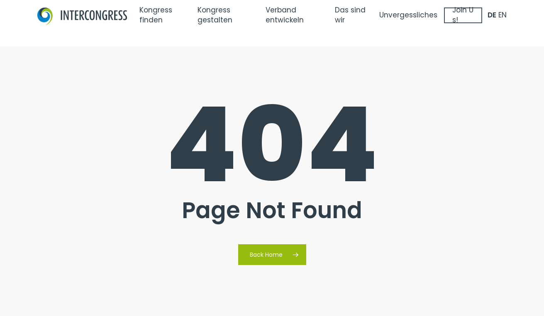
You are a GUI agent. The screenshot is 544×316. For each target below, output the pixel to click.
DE (492, 23)
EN (502, 23)
